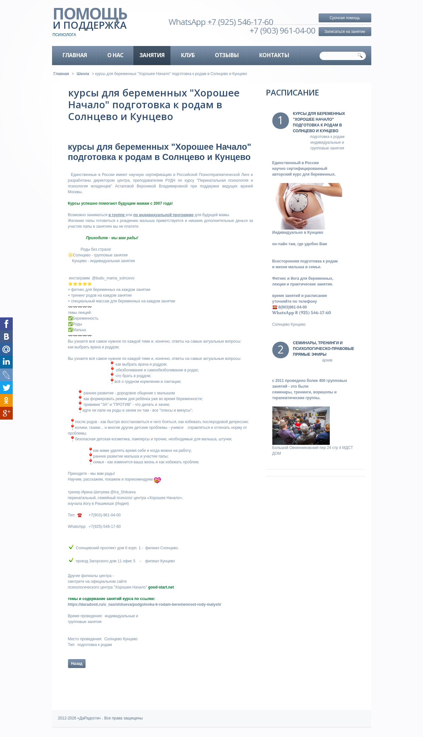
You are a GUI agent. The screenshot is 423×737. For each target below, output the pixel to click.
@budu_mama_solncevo (113, 278)
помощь (100, 22)
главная (74, 55)
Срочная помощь (344, 18)
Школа (83, 74)
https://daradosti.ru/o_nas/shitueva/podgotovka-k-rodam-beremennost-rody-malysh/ (144, 604)
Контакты (274, 55)
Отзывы (226, 55)
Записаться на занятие (344, 31)
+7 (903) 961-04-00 (282, 30)
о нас (115, 55)
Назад (77, 663)
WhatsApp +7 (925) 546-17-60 (221, 21)
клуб (187, 55)
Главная (61, 74)
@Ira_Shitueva (123, 492)
